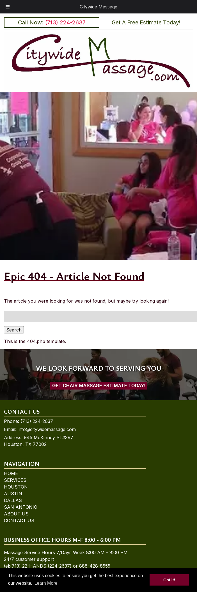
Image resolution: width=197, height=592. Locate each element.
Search (14, 330)
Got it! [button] (169, 580)
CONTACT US (19, 520)
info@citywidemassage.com (47, 429)
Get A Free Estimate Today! (146, 22)
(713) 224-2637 (65, 22)
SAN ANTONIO (20, 507)
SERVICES (15, 480)
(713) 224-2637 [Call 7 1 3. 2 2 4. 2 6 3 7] (36, 421)
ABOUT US (16, 514)
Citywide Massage (98, 7)
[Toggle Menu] (7, 6)
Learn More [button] (46, 583)
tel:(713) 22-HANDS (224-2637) (38, 566)
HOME (11, 473)
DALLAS (13, 500)
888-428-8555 (94, 566)
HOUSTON (16, 487)
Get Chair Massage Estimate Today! (98, 385)
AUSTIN (13, 493)
